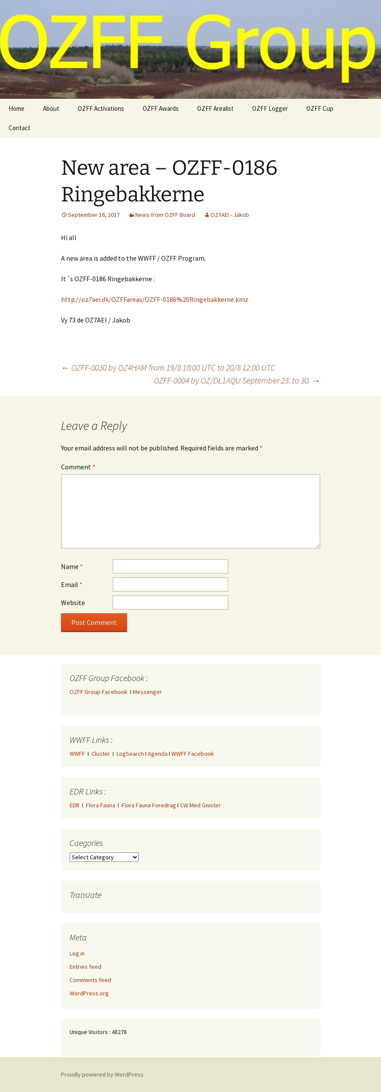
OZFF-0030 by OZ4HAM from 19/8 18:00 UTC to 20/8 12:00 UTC (168, 367)
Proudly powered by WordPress (102, 1074)
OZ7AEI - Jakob (229, 215)
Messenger (147, 692)
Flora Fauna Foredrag (149, 805)
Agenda (158, 753)
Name (72, 566)
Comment (78, 466)
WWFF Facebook (192, 753)
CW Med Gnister (200, 805)
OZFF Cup (319, 108)
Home (16, 108)
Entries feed (85, 966)
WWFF (77, 753)
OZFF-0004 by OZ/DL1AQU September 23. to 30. (237, 380)
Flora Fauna (100, 805)
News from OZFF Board (165, 215)
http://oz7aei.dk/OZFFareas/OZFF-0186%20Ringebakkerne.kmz (154, 299)
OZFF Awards (161, 108)
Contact (19, 128)
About (51, 108)
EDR (74, 805)
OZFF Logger (270, 108)
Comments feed (90, 980)
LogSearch (130, 753)
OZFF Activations (101, 108)
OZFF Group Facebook (100, 692)
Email (71, 584)
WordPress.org (89, 993)
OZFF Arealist (215, 108)
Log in (77, 953)
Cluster (100, 753)
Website (73, 602)
